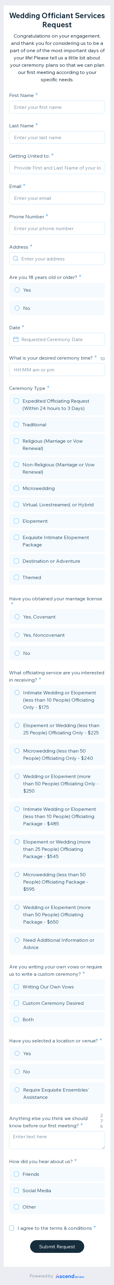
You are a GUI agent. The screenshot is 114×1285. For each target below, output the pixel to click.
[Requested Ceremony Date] (60, 339)
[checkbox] (57, 405)
